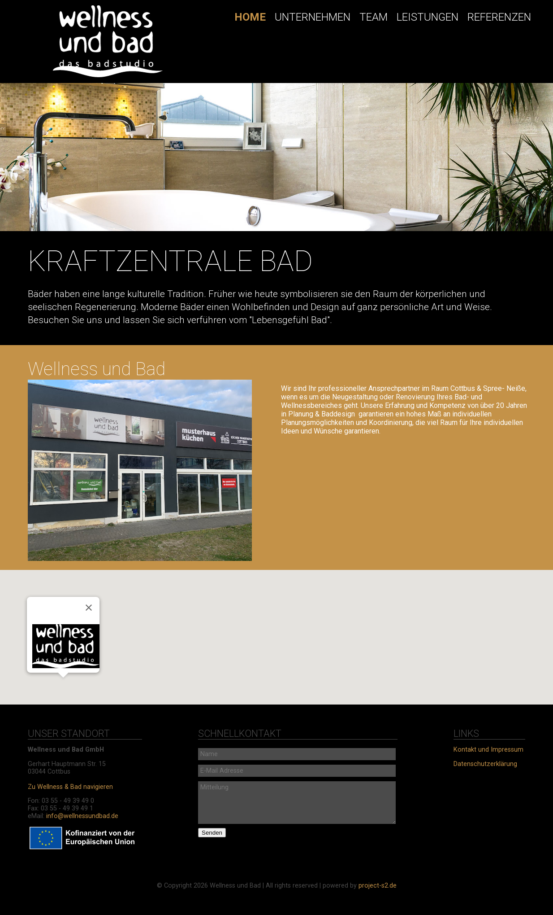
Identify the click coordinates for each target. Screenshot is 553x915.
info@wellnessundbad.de (82, 816)
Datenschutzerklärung (485, 764)
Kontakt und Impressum (488, 749)
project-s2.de (378, 885)
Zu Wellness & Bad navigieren (70, 787)
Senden (212, 832)
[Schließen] (88, 607)
